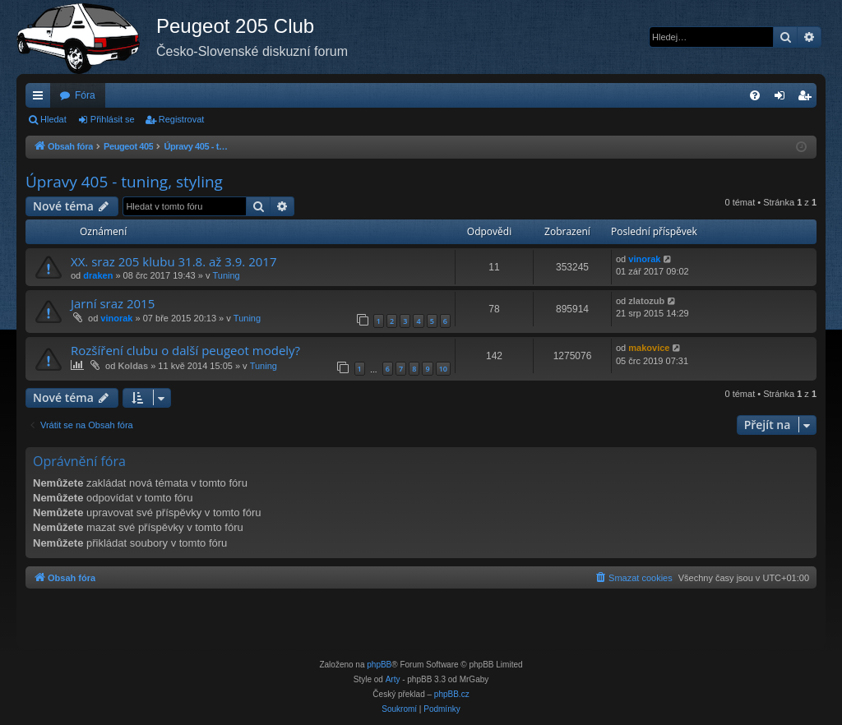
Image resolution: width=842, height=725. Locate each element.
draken (98, 275)
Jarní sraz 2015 (113, 303)
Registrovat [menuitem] (808, 99)
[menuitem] (755, 95)
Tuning (225, 275)
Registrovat (182, 119)
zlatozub (646, 301)
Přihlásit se (112, 119)
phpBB (379, 664)
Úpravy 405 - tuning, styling (124, 181)
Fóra (85, 95)
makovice (648, 348)
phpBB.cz (452, 694)
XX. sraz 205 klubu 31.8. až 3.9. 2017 (173, 261)
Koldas (133, 366)
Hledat (53, 119)
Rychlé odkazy (41, 99)
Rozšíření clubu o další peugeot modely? (185, 350)
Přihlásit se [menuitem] (783, 99)
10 (443, 368)
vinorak (644, 259)
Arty (393, 679)
